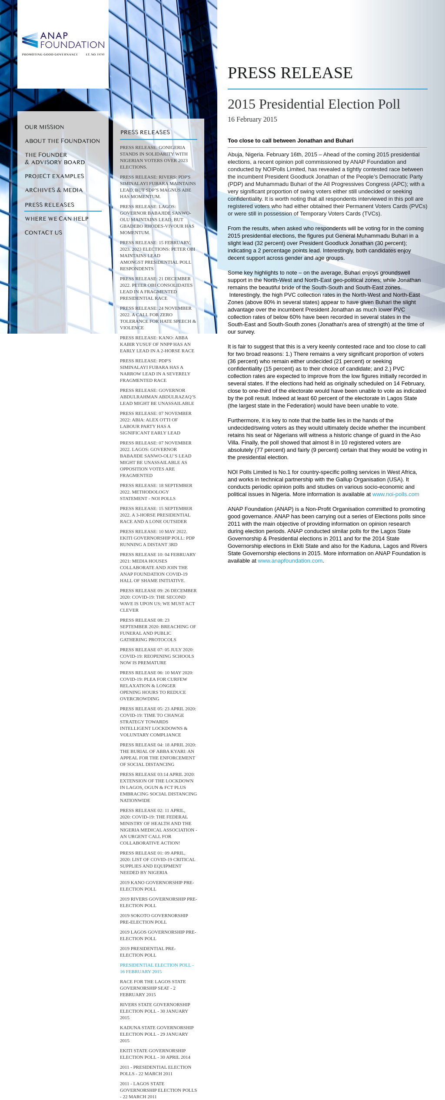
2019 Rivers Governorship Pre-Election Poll (158, 902)
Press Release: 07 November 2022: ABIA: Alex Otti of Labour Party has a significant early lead (156, 423)
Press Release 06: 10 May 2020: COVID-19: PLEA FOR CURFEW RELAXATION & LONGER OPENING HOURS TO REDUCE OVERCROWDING (156, 685)
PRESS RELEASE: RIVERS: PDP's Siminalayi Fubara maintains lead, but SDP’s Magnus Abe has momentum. (158, 186)
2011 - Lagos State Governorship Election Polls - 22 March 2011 (158, 1090)
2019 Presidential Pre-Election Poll (148, 952)
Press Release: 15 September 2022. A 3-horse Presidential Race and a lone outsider (156, 515)
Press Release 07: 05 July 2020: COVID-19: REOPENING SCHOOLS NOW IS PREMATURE (157, 656)
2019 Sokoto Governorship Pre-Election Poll (154, 918)
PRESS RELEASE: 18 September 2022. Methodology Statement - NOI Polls (156, 492)
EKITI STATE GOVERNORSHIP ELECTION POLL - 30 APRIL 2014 (155, 1054)
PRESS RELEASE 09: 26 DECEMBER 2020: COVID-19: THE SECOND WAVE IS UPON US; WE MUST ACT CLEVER (158, 600)
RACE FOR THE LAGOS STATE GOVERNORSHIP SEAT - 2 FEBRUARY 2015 (153, 988)
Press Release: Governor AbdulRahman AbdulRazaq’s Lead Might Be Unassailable (158, 397)
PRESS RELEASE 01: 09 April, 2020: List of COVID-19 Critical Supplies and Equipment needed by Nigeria (157, 862)
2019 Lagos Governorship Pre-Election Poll (158, 935)
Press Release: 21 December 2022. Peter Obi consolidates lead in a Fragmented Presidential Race (156, 288)
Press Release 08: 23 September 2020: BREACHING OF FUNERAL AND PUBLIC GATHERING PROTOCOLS (158, 629)
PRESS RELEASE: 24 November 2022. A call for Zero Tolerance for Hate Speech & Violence (158, 317)
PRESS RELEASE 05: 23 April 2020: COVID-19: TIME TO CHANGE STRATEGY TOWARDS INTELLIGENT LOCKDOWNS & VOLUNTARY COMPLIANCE (158, 721)
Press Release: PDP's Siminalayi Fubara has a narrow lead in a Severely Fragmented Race (155, 370)
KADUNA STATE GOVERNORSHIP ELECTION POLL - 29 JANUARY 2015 (156, 1034)
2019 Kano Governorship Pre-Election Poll (157, 885)
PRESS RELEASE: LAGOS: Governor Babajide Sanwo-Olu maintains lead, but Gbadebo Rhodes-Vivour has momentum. (157, 219)
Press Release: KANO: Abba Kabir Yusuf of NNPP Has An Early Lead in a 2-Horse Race (157, 344)
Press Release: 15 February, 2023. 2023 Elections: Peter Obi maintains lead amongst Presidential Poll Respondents (157, 255)
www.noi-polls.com (395, 494)
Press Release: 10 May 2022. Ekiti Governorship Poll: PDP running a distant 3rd (157, 538)
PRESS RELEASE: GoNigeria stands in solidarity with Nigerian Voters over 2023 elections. (154, 157)
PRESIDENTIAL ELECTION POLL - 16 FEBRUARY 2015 (157, 968)
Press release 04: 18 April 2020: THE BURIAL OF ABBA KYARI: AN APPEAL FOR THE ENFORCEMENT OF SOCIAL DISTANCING (158, 754)
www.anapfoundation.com (290, 560)
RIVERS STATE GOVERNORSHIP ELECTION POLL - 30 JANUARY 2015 (155, 1011)
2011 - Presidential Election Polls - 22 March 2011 (155, 1070)
